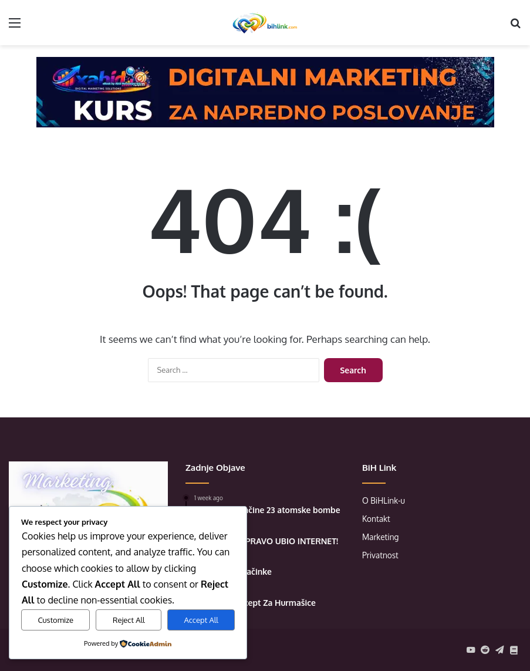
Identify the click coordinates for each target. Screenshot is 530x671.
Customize (55, 620)
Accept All (201, 620)
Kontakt (376, 519)
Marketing (380, 537)
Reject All (129, 620)
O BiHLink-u (383, 500)
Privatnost (380, 555)
